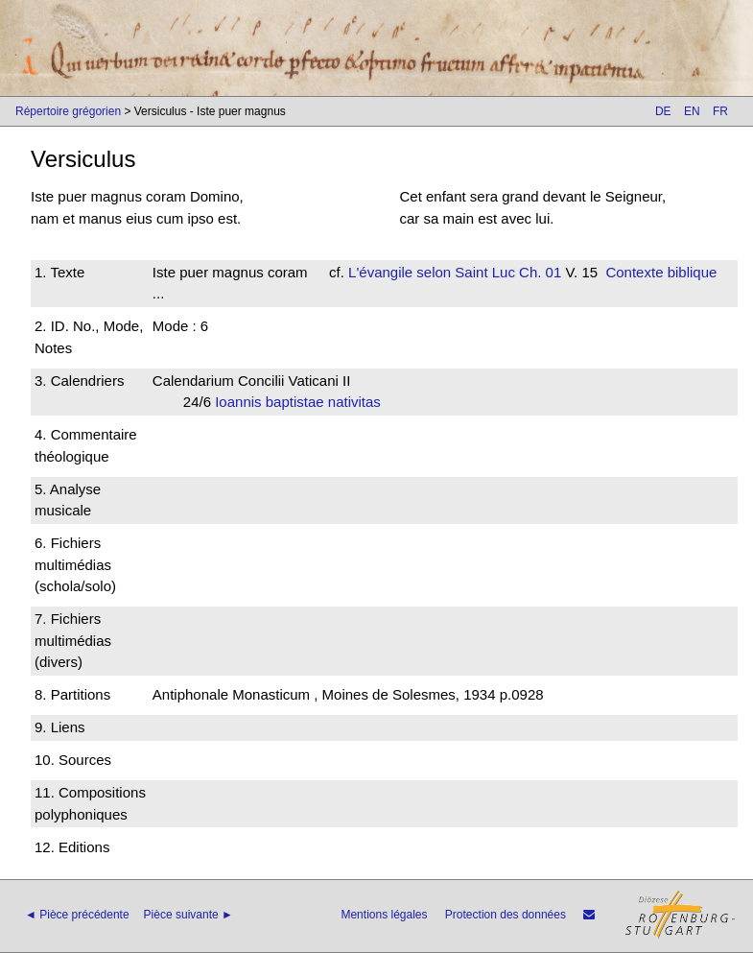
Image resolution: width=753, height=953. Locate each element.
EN (692, 111)
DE (663, 111)
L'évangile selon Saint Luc (431, 272)
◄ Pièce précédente (77, 914)
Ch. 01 (538, 272)
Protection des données (505, 914)
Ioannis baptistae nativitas (303, 401)
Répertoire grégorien (68, 111)
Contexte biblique (661, 272)
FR (720, 111)
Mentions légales (384, 914)
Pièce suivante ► (188, 914)
